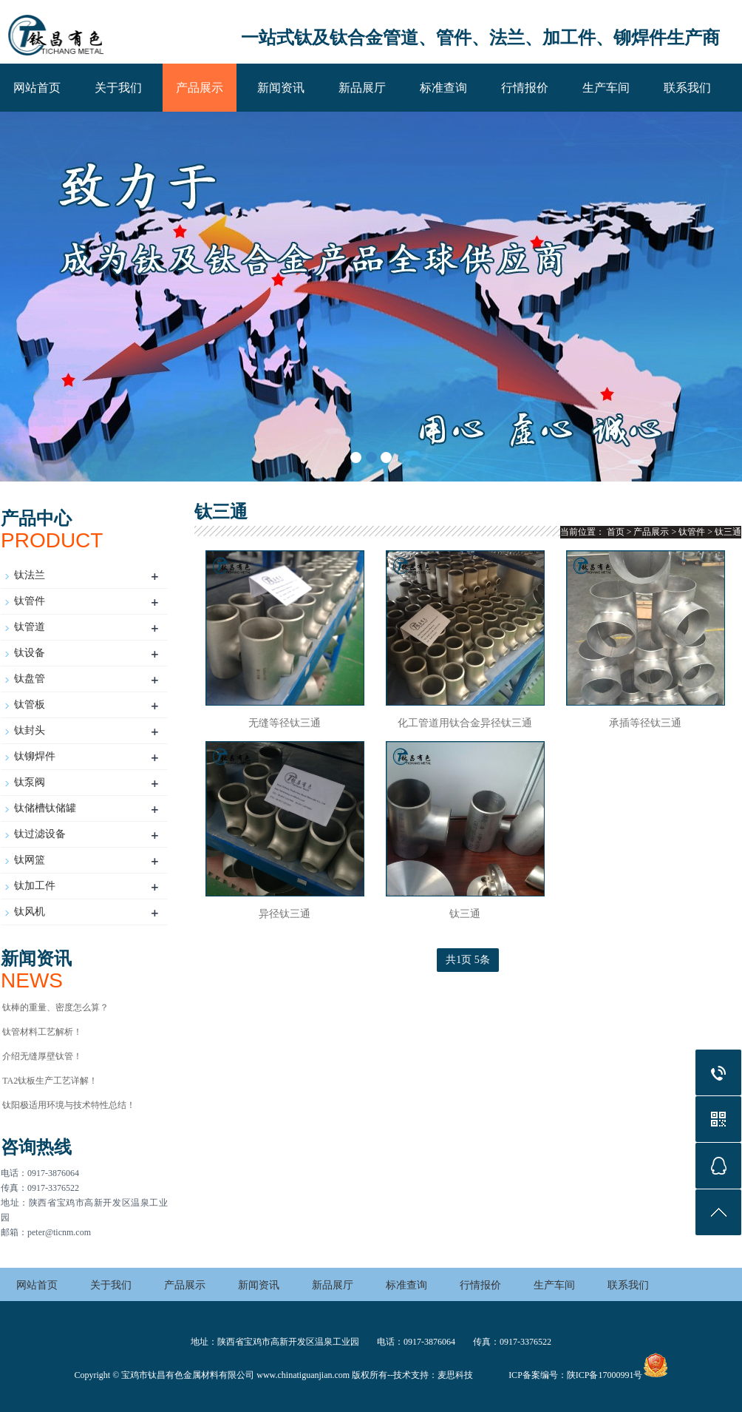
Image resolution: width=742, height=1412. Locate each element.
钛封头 (29, 730)
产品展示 (199, 87)
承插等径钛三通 (645, 723)
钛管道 (29, 626)
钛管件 (29, 601)
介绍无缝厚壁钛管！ (42, 1056)
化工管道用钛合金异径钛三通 (465, 723)
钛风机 (29, 911)
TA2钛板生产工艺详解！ (50, 1080)
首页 (615, 532)
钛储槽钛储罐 (45, 808)
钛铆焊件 (34, 756)
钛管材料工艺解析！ (42, 1032)
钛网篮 (29, 859)
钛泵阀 (29, 782)
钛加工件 (34, 885)
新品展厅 (362, 87)
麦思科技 (455, 1375)
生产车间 (606, 87)
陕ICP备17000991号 (605, 1375)
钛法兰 (29, 575)
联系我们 (687, 87)
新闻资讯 (280, 87)
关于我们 (118, 87)
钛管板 (29, 704)
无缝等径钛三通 (284, 723)
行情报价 (524, 87)
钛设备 (29, 652)
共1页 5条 (468, 959)
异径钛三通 (284, 913)
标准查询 (443, 87)
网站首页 (37, 87)
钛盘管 (29, 678)
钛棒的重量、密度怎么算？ (55, 1007)
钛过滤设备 (40, 834)
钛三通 (728, 532)
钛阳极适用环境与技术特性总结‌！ (68, 1105)
